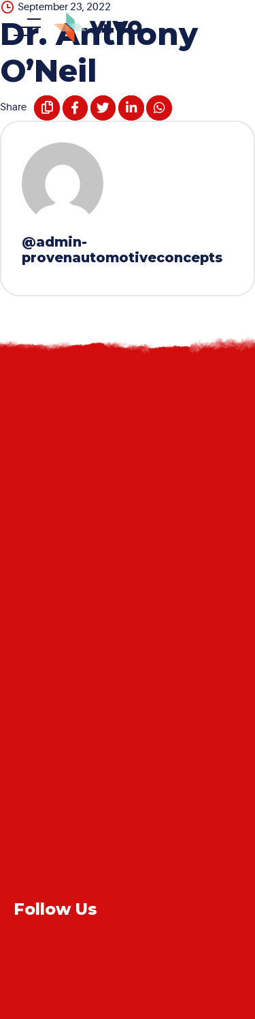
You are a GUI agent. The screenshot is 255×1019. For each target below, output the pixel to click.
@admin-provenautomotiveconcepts (122, 250)
